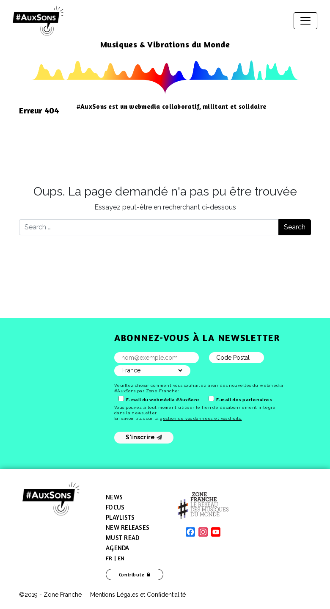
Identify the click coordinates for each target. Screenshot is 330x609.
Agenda (117, 548)
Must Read (122, 538)
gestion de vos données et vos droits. (201, 418)
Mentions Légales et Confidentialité (138, 594)
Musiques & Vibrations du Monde (165, 44)
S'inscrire (144, 437)
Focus (115, 507)
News (114, 497)
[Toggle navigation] (305, 20)
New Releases (127, 528)
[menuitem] (109, 558)
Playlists (120, 517)
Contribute (132, 574)
